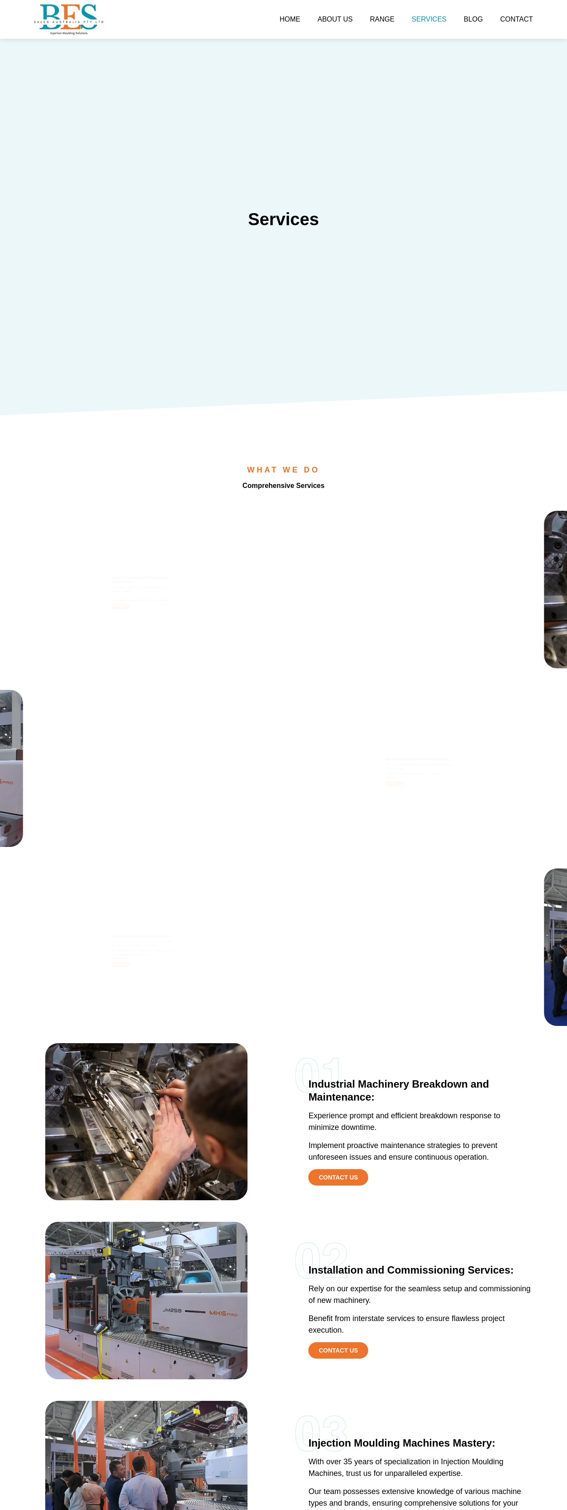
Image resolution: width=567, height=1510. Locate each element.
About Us (335, 19)
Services (429, 19)
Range (382, 19)
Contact (516, 19)
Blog (473, 19)
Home (289, 19)
